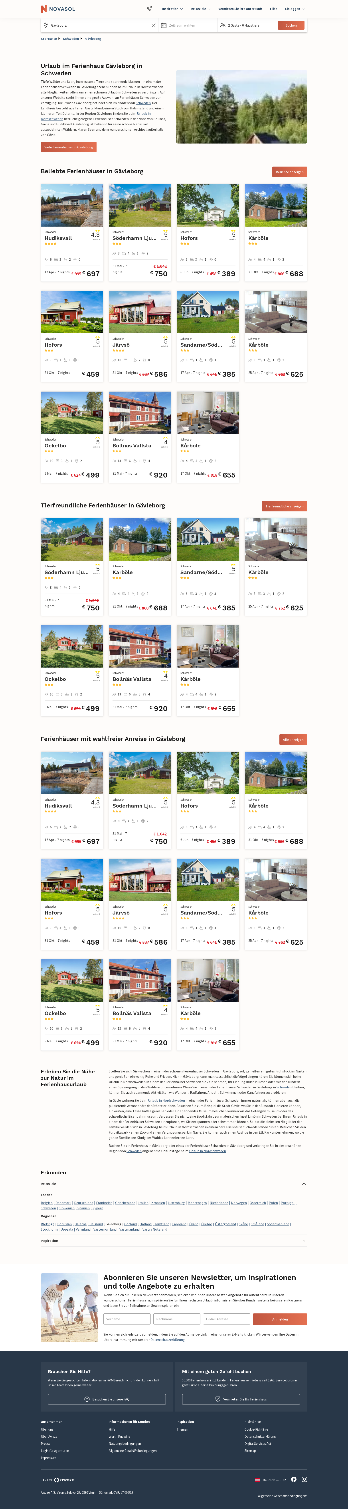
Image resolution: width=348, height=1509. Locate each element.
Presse (46, 1443)
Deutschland (83, 1202)
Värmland (83, 1229)
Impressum (48, 1458)
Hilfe (273, 9)
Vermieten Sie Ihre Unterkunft (240, 9)
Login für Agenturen (55, 1451)
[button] (187, 25)
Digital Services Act (258, 1443)
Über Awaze (49, 1436)
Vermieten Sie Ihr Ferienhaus (241, 1399)
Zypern (98, 1208)
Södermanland (278, 1224)
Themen (182, 1429)
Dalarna (81, 1224)
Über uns (47, 1429)
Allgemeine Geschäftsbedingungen (133, 1451)
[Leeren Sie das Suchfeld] (153, 25)
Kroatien (158, 1202)
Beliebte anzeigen (290, 172)
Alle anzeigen (293, 739)
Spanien (83, 1208)
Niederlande (219, 1202)
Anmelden (280, 1319)
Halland (146, 1224)
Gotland (130, 1224)
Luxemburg (176, 1202)
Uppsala (67, 1229)
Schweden (71, 38)
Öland (193, 1224)
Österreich (258, 1202)
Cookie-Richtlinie (256, 1429)
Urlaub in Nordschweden (166, 1100)
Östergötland (225, 1224)
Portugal (288, 1202)
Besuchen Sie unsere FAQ (107, 1399)
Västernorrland (105, 1229)
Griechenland (125, 1202)
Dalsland (96, 1224)
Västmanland (129, 1229)
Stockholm (49, 1229)
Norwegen (239, 1202)
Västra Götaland (154, 1229)
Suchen (291, 25)
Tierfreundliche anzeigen (284, 506)
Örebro (206, 1224)
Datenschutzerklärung (167, 1339)
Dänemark (63, 1202)
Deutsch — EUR (270, 1480)
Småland (257, 1224)
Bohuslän (64, 1224)
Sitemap (250, 1451)
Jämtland (161, 1224)
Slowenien (67, 1208)
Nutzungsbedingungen (125, 1443)
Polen (273, 1202)
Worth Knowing (119, 1436)
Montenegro (197, 1202)
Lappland (179, 1224)
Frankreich (104, 1202)
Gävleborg (93, 38)
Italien (143, 1202)
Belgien (47, 1202)
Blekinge (47, 1224)
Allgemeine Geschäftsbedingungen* (282, 1496)
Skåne (243, 1224)
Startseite (49, 38)
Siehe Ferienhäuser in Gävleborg (68, 147)
